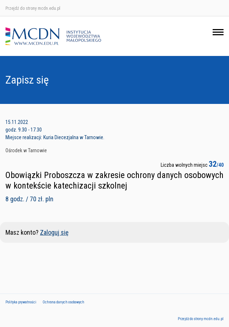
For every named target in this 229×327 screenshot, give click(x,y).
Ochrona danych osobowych (63, 302)
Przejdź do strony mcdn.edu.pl (32, 8)
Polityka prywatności (20, 302)
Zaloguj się (54, 232)
